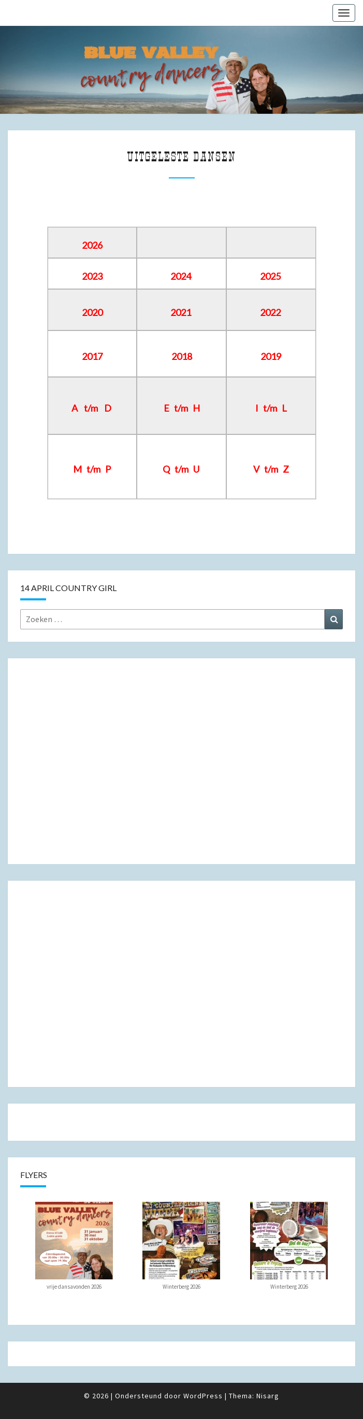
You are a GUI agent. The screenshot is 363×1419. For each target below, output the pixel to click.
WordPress (203, 1395)
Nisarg (267, 1395)
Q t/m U (181, 469)
